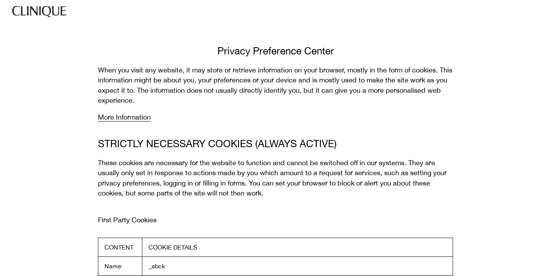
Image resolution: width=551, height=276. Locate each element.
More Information (124, 117)
